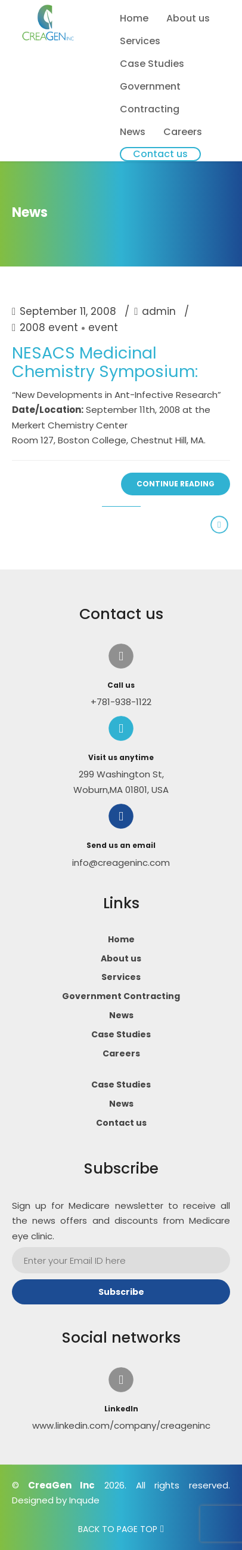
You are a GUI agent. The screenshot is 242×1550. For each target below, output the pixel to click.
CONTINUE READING (175, 484)
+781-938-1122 (121, 702)
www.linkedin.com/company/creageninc (121, 1425)
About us (188, 18)
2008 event (49, 328)
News (132, 132)
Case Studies (152, 64)
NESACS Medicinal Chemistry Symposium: (105, 362)
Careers (182, 132)
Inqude (84, 1500)
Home (134, 18)
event (103, 328)
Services (140, 41)
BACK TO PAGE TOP (117, 1529)
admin (159, 311)
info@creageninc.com (121, 862)
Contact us (160, 154)
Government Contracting (150, 97)
